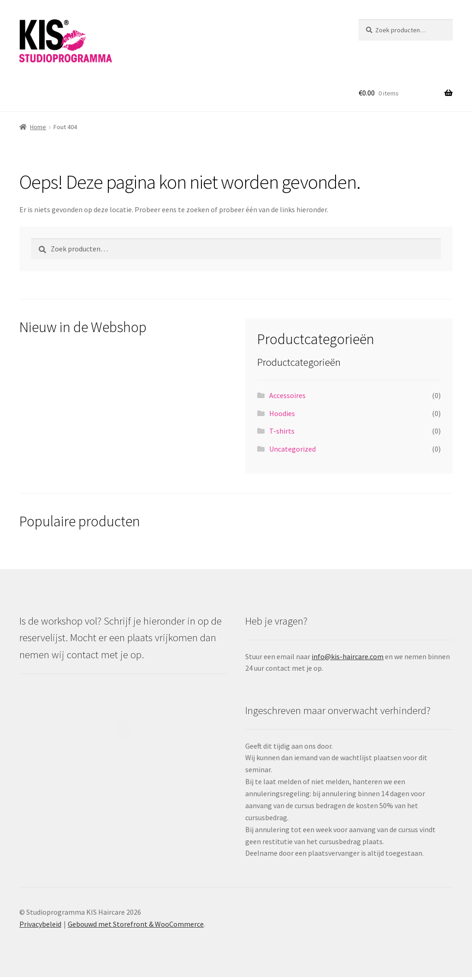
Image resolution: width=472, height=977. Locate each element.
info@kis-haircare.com (348, 656)
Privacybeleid (40, 924)
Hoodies (282, 413)
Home (38, 127)
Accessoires (287, 395)
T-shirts (282, 430)
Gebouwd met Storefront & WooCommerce (136, 924)
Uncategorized (292, 448)
